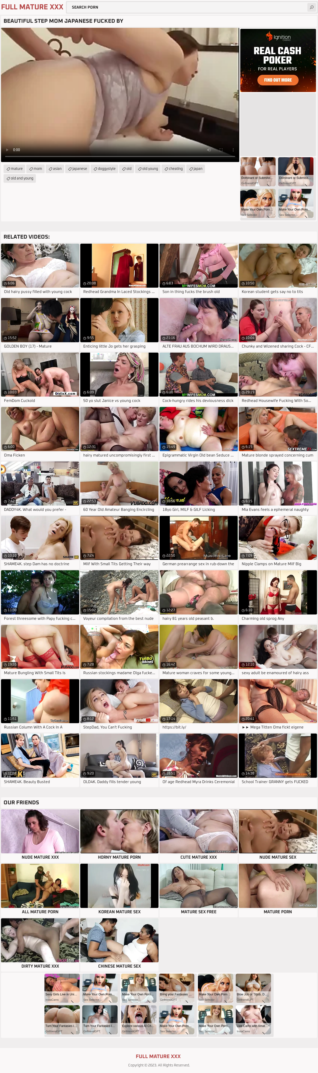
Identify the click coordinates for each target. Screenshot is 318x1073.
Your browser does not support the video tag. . (120, 95)
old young (150, 169)
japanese (79, 169)
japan (198, 169)
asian (57, 169)
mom (38, 169)
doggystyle (107, 169)
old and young (22, 178)
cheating (176, 169)
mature (17, 169)
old (128, 169)
